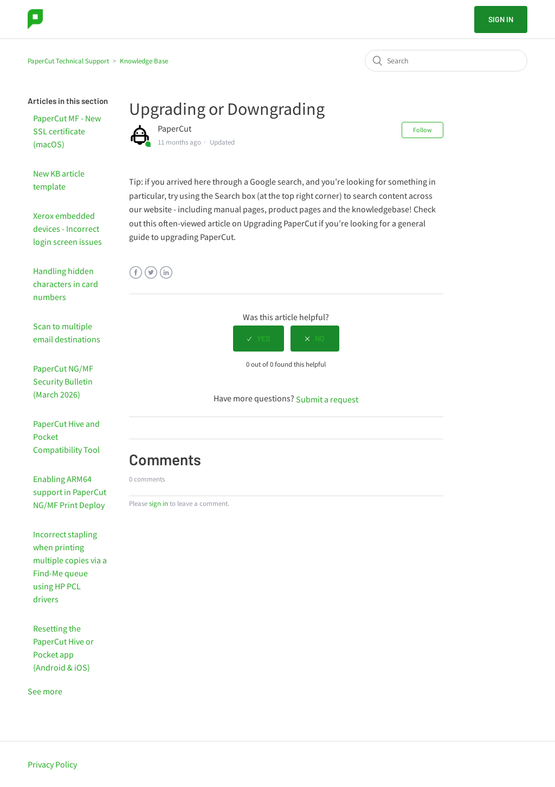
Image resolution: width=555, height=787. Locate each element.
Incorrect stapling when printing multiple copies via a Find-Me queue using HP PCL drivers (70, 566)
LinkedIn (166, 272)
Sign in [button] (500, 19)
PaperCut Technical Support (68, 61)
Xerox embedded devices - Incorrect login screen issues (67, 228)
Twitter (151, 272)
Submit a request (327, 399)
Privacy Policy (52, 764)
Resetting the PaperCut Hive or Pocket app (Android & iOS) (63, 648)
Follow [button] (422, 130)
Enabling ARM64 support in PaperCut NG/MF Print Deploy (69, 491)
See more (45, 691)
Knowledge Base (144, 61)
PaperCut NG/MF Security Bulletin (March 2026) (63, 381)
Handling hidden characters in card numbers (65, 283)
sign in (158, 503)
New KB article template (59, 180)
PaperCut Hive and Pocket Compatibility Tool (66, 436)
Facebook (136, 272)
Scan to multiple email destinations (66, 332)
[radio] (258, 339)
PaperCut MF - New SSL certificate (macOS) (67, 131)
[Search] (446, 60)
